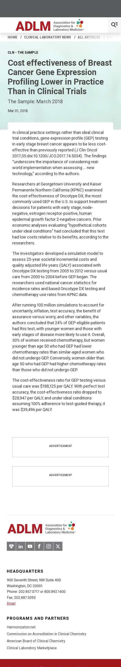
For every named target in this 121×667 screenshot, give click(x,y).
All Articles (89, 37)
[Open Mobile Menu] (114, 25)
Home (12, 37)
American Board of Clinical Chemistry (36, 641)
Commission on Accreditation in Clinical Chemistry (46, 634)
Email (11, 603)
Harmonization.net (21, 627)
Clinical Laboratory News (47, 37)
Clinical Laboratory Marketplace (32, 648)
